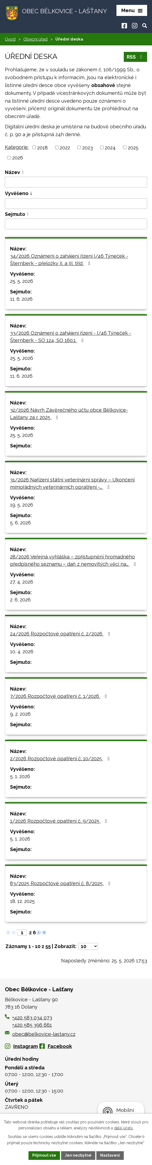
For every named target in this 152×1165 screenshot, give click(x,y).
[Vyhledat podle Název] (76, 182)
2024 (110, 147)
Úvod (10, 39)
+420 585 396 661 (32, 1025)
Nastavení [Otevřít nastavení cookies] (110, 1155)
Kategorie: (16, 147)
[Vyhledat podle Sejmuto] (76, 224)
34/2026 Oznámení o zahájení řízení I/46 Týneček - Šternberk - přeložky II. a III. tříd (69, 259)
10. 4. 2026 (21, 651)
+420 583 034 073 (32, 1017)
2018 (42, 147)
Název (12, 172)
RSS (135, 57)
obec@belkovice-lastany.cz (40, 1034)
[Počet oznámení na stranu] (88, 946)
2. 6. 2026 (20, 599)
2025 (133, 147)
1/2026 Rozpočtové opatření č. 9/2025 (59, 821)
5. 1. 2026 (20, 776)
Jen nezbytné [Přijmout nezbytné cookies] (78, 1155)
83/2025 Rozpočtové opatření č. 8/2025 (61, 883)
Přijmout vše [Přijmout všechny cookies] (44, 1155)
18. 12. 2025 (22, 901)
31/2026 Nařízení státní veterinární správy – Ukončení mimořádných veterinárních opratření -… (72, 483)
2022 (65, 147)
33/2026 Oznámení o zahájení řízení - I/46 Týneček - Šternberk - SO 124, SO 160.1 (70, 336)
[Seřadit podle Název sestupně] (23, 173)
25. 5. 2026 (21, 281)
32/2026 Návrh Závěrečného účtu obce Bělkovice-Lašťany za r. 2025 (69, 413)
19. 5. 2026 (21, 505)
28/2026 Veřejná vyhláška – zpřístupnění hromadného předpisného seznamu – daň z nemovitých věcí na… (74, 560)
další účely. (124, 1128)
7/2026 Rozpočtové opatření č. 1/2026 (59, 696)
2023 (87, 147)
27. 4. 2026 (21, 582)
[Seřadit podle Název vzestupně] (23, 171)
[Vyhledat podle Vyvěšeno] (76, 203)
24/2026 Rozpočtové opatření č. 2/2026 (61, 634)
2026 (17, 157)
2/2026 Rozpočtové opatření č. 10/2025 (61, 758)
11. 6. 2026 (21, 299)
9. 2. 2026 (20, 714)
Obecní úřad (35, 39)
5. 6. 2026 (20, 522)
